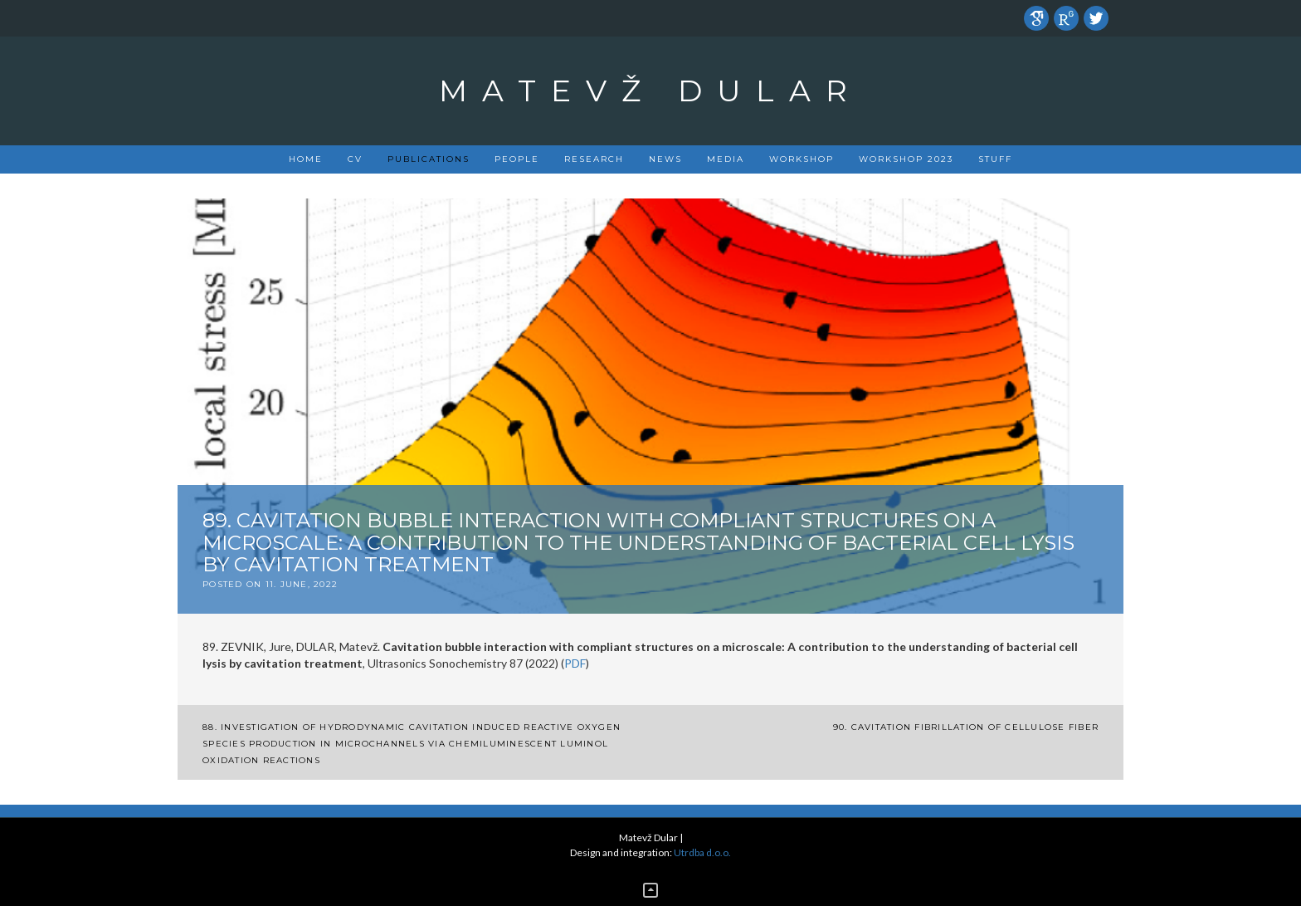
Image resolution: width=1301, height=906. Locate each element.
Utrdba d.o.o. (702, 852)
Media (725, 159)
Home (306, 159)
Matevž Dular (650, 90)
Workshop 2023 (906, 159)
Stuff (995, 159)
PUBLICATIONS (428, 159)
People (517, 159)
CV (355, 159)
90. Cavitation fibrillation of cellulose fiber (966, 727)
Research (594, 159)
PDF (575, 663)
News (665, 159)
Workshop (801, 159)
